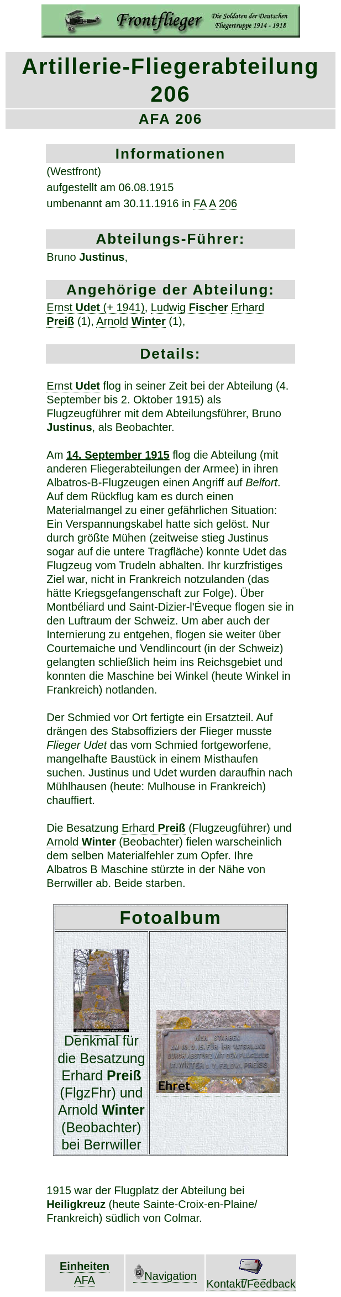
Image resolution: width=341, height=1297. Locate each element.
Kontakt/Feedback (250, 1278)
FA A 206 (215, 203)
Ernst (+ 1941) (95, 307)
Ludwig (189, 307)
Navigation (165, 1276)
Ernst (73, 386)
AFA (84, 1280)
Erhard (154, 828)
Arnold (130, 321)
